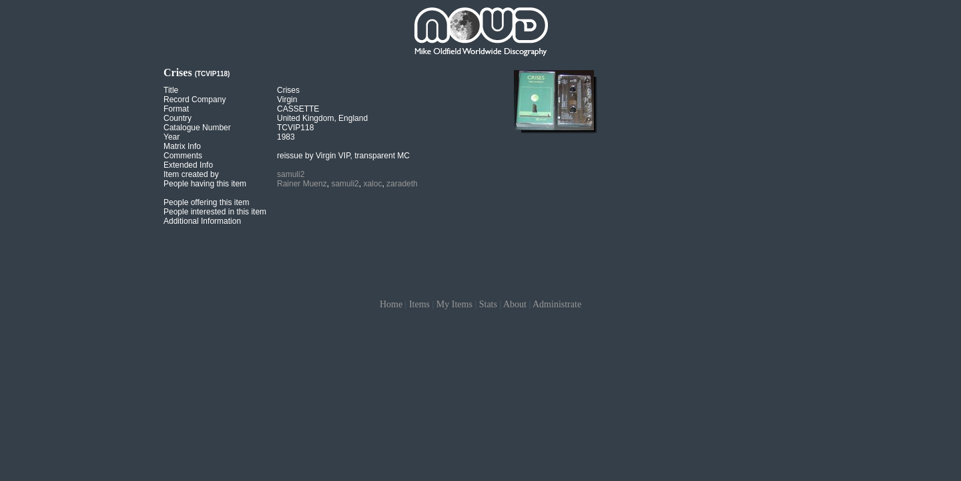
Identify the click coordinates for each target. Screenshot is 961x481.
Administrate (557, 304)
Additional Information (202, 221)
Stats (488, 304)
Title (171, 90)
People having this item (205, 183)
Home (391, 304)
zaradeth (402, 183)
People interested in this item (215, 211)
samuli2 (290, 174)
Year (172, 137)
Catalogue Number (197, 127)
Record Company (195, 99)
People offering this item (207, 202)
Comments (183, 155)
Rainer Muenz (302, 183)
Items (419, 304)
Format (176, 109)
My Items (454, 304)
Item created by (191, 174)
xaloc (372, 183)
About (515, 304)
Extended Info (188, 165)
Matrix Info (182, 146)
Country (178, 118)
